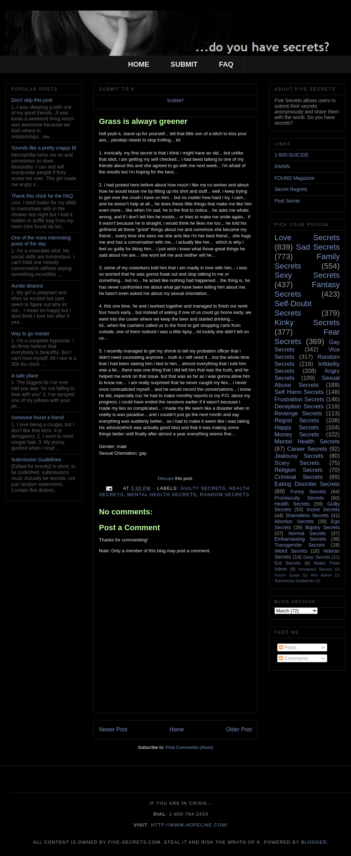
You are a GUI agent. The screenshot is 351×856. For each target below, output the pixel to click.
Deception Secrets (299, 406)
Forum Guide (286, 575)
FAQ (226, 64)
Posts (288, 647)
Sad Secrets (318, 247)
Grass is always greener (143, 121)
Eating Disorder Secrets (307, 484)
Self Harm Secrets (299, 392)
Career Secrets (307, 449)
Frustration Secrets (299, 399)
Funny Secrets (308, 491)
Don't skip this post (31, 100)
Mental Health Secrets (162, 494)
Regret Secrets (296, 420)
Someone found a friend (37, 417)
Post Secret (287, 201)
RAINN (282, 166)
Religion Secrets (298, 470)
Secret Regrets (290, 189)
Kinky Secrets (307, 322)
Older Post (239, 729)
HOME (138, 64)
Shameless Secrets (307, 515)
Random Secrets (225, 494)
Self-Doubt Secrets (293, 308)
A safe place (24, 375)
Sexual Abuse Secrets (307, 381)
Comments (293, 658)
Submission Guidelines (36, 459)
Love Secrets (307, 237)
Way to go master (30, 333)
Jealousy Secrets (299, 456)
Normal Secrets (307, 533)
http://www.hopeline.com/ (189, 825)
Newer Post (113, 729)
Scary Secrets (296, 463)
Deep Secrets (316, 557)
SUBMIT (184, 64)
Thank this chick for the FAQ (42, 196)
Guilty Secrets (203, 488)
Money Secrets (296, 434)
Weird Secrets (290, 551)
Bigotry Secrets (322, 527)
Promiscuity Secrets (299, 498)
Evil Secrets (287, 563)
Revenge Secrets (298, 413)
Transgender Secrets (299, 545)
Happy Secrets (296, 427)
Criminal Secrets (298, 477)
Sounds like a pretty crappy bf (43, 148)
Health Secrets (292, 504)
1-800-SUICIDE (291, 155)
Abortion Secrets (294, 521)
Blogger (314, 842)
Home (177, 729)
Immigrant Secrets (315, 569)
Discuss (166, 478)
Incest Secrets (323, 509)
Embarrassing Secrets (300, 539)
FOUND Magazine (294, 178)
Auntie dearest (27, 286)
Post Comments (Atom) (189, 747)
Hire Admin (321, 575)
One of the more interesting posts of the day (41, 240)
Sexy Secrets (307, 275)
